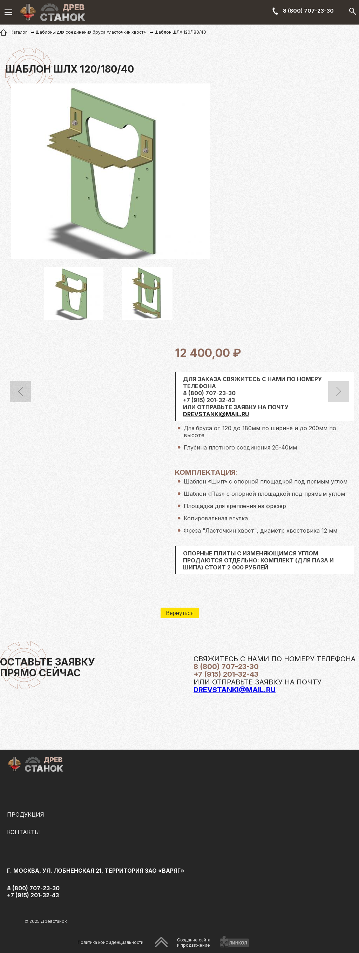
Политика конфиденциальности (110, 942)
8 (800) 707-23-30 (308, 10)
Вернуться (180, 612)
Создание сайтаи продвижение (193, 942)
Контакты (23, 832)
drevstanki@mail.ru (235, 689)
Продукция (25, 814)
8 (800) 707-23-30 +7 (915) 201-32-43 (33, 892)
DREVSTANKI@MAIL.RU (216, 414)
